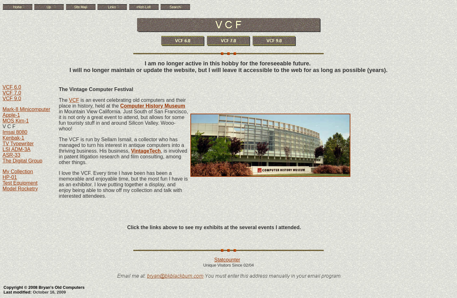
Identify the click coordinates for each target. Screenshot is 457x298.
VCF (74, 100)
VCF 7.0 (12, 93)
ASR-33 (11, 155)
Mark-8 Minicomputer (26, 109)
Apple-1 (11, 115)
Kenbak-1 (13, 138)
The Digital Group (22, 160)
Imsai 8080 (15, 132)
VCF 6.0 (12, 87)
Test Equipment (20, 183)
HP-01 (10, 177)
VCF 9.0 (12, 98)
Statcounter (227, 259)
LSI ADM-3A (16, 149)
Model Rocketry (20, 188)
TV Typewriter (18, 143)
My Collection (18, 171)
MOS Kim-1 (16, 120)
